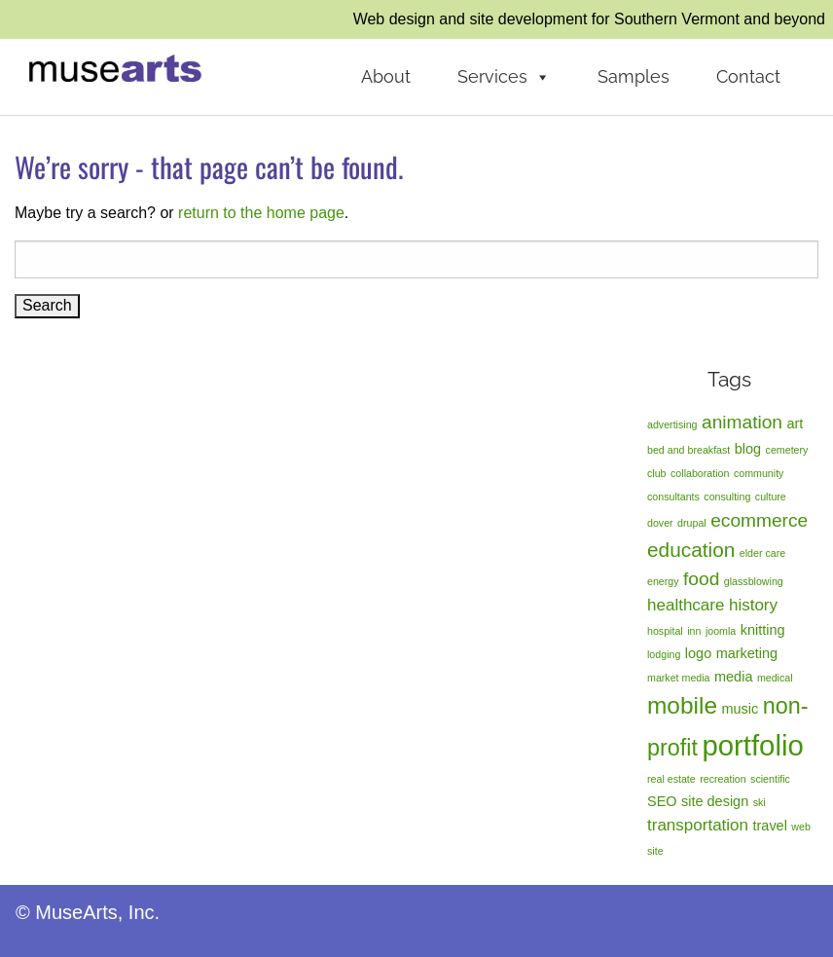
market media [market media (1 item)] (678, 677)
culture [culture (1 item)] (770, 496)
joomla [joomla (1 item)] (721, 631)
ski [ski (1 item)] (759, 802)
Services (504, 77)
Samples (634, 76)
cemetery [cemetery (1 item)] (787, 450)
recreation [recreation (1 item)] (722, 779)
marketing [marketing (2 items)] (747, 653)
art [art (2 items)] (794, 423)
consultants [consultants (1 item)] (673, 496)
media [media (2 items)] (733, 676)
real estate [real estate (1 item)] (671, 779)
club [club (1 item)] (657, 473)
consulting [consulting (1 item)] (727, 496)
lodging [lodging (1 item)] (663, 654)
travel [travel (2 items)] (770, 825)
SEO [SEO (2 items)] (662, 801)
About (386, 76)
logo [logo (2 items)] (698, 653)
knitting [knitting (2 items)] (763, 630)
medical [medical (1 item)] (775, 677)
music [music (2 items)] (739, 709)
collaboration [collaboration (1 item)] (699, 473)
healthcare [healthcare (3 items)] (685, 605)
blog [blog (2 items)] (748, 449)
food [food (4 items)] (701, 579)
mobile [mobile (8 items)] (682, 705)
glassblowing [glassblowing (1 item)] (753, 581)
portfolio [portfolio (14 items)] (752, 745)
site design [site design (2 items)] (714, 801)
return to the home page (261, 212)
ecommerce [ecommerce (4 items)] (759, 520)
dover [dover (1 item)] (660, 523)
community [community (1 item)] (759, 473)
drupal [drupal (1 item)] (691, 523)
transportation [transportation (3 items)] (697, 825)
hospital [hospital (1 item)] (665, 631)
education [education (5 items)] (691, 549)
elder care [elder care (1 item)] (762, 553)
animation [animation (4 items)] (742, 422)
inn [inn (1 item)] (694, 631)
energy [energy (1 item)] (663, 581)
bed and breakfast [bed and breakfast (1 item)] (688, 450)
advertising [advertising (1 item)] (672, 424)
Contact (748, 76)
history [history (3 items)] (753, 605)
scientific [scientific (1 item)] (770, 779)
